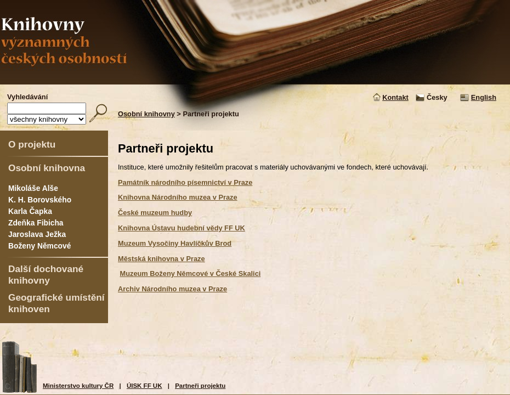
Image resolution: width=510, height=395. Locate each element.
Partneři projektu (200, 385)
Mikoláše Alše (33, 188)
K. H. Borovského (39, 199)
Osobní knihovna (46, 167)
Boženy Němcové (39, 245)
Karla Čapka (30, 211)
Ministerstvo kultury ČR (78, 385)
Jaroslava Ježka (37, 234)
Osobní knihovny (146, 114)
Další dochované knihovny (45, 274)
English (483, 97)
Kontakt (395, 97)
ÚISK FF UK (144, 385)
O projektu (31, 144)
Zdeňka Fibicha (36, 222)
